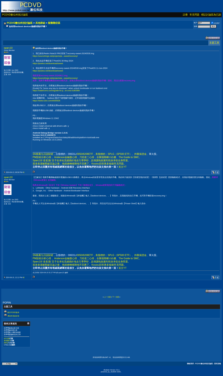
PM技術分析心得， (43, 157)
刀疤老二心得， (88, 157)
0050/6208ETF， (86, 154)
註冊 (185, 14)
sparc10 (8, 48)
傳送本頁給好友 (13, 316)
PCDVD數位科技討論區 (15, 14)
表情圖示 (7, 341)
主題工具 (214, 42)
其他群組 (40, 23)
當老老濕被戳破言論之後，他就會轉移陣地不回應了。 (62, 163)
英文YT (122, 167)
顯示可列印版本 (13, 312)
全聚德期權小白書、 (108, 157)
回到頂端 (217, 364)
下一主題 (115, 297)
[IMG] (6, 343)
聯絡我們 (190, 364)
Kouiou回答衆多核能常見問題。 (108, 163)
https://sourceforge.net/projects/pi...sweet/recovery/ (55, 56)
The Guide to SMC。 (130, 157)
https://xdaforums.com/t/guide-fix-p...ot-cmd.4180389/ (56, 90)
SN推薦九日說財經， (44, 154)
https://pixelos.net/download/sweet (48, 63)
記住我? (215, 23)
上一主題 (107, 297)
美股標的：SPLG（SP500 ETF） (113, 154)
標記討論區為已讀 (211, 14)
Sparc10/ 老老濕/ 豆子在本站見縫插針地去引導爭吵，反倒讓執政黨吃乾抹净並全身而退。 (81, 160)
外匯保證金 (140, 154)
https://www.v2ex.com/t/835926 (46, 100)
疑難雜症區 (54, 23)
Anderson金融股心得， (66, 157)
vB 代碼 (7, 338)
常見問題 (194, 14)
